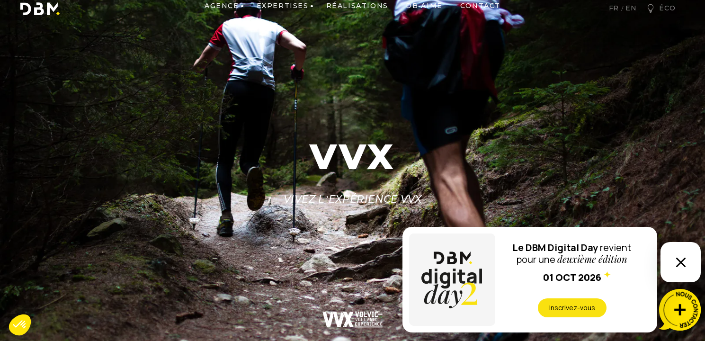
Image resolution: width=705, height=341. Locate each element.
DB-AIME (424, 22)
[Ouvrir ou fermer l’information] (680, 262)
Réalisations (357, 22)
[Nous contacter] (680, 310)
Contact (480, 22)
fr (614, 21)
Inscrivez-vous (572, 307)
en (631, 21)
